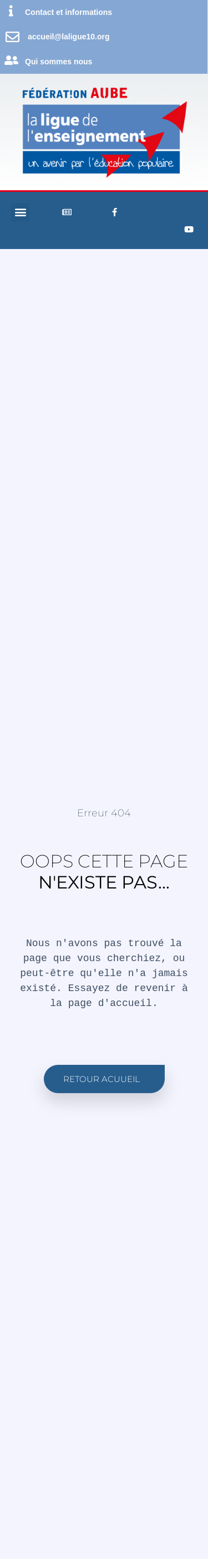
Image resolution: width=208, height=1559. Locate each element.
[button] (20, 212)
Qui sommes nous (58, 61)
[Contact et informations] (11, 11)
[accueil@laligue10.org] (12, 37)
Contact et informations (68, 12)
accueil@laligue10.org (69, 36)
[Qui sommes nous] (11, 60)
